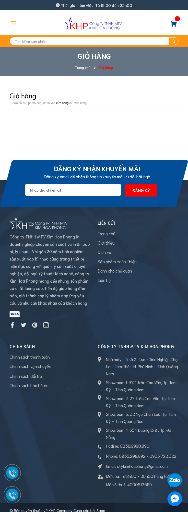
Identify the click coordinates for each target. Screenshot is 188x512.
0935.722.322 (163, 450)
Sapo (100, 504)
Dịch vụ (104, 252)
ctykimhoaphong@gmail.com (142, 460)
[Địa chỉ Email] (73, 190)
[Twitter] (23, 319)
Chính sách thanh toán (30, 351)
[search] (94, 41)
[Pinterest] (34, 319)
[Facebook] (12, 319)
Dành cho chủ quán (115, 270)
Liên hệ (104, 280)
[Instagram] (46, 319)
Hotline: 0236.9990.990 (127, 440)
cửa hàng (62, 103)
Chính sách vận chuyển (30, 360)
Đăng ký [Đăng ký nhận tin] (141, 190)
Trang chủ (106, 233)
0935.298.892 (132, 450)
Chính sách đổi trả (26, 370)
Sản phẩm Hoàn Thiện (117, 261)
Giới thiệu (106, 242)
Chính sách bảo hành (28, 379)
